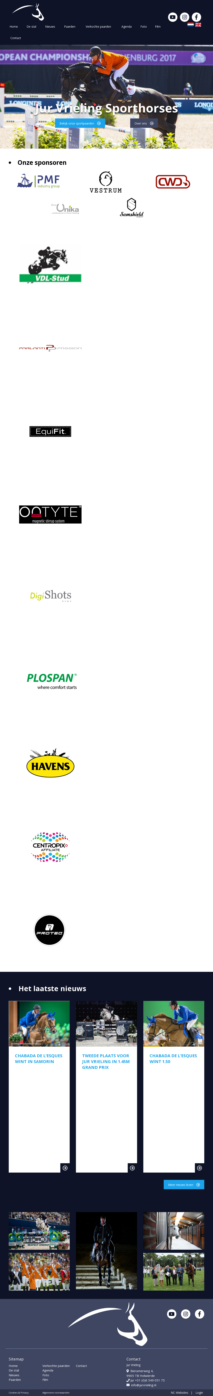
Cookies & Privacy (19, 1392)
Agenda (126, 26)
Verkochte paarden (98, 26)
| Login (197, 1393)
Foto (143, 26)
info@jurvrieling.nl (141, 1385)
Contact (15, 38)
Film (158, 26)
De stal (31, 26)
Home (14, 26)
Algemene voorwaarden (55, 1392)
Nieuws (50, 26)
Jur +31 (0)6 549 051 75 (145, 1380)
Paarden (69, 26)
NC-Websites (179, 1393)
